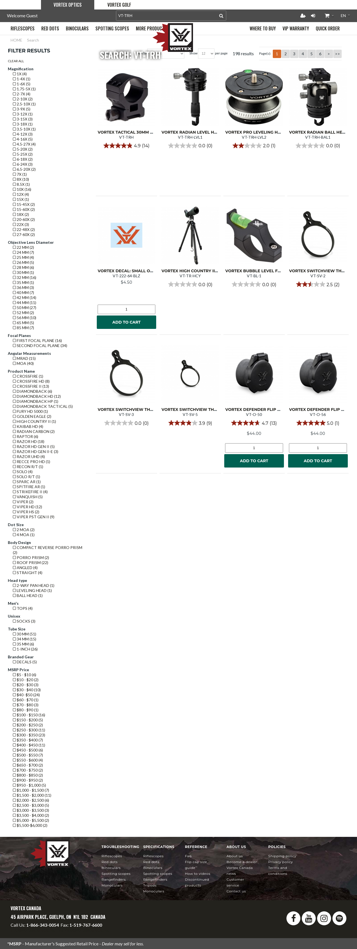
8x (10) (21, 179)
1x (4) (20, 73)
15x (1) (21, 199)
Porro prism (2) (31, 557)
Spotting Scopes (116, 873)
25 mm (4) (23, 257)
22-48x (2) (24, 229)
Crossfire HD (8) (31, 381)
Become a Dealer (241, 862)
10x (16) (22, 189)
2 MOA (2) (24, 529)
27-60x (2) (24, 234)
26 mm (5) (23, 262)
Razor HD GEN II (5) (34, 446)
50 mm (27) (24, 307)
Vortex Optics (68, 4)
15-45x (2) (24, 204)
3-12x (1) (23, 114)
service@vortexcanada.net (84, 930)
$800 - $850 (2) (28, 775)
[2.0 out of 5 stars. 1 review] (254, 146)
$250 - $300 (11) (29, 730)
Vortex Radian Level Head (192, 132)
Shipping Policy (282, 856)
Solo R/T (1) (26, 476)
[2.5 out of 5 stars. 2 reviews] (317, 284)
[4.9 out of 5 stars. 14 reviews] (126, 146)
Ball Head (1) (28, 595)
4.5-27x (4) (24, 144)
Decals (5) (25, 661)
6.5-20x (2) (24, 169)
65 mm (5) (23, 322)
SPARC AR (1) (27, 481)
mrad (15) (24, 358)
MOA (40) (23, 363)
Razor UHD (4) (29, 456)
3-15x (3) (23, 119)
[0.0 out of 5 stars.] (190, 146)
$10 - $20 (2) (25, 679)
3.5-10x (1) (24, 129)
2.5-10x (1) (24, 104)
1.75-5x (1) (24, 88)
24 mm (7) (23, 252)
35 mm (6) (23, 644)
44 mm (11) (24, 302)
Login (313, 15)
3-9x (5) (21, 109)
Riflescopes (112, 856)
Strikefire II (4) (30, 491)
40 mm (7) (23, 292)
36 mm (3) (23, 287)
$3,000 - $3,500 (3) (31, 810)
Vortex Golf (119, 4)
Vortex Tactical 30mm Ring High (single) (144, 132)
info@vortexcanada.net (33, 930)
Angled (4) (25, 567)
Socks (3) (24, 621)
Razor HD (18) (28, 441)
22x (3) (21, 224)
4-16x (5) (23, 139)
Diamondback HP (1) (35, 401)
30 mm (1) (23, 272)
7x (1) (20, 174)
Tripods (149, 885)
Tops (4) (23, 608)
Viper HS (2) (26, 511)
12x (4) (21, 194)
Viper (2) (23, 501)
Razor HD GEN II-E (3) (35, 451)
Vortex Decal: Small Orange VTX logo (142, 270)
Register (303, 15)
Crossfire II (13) (31, 386)
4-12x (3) (23, 134)
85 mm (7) (23, 327)
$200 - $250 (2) (28, 724)
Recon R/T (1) (28, 466)
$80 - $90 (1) (25, 709)
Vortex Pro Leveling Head (256, 132)
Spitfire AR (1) (29, 486)
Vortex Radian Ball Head (318, 132)
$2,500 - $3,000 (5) (31, 805)
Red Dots (110, 862)
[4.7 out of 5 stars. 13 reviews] (254, 423)
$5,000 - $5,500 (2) (31, 820)
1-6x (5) (21, 83)
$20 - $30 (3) (25, 684)
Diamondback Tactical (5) (43, 406)
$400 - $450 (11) (29, 745)
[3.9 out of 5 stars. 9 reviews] (190, 423)
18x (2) (21, 214)
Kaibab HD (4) (28, 426)
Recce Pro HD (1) (31, 461)
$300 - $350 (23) (29, 735)
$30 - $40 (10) (27, 689)
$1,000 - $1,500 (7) (31, 790)
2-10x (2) (23, 99)
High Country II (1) (34, 421)
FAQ (188, 856)
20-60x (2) (24, 219)
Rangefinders (114, 879)
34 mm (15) (24, 639)
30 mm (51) (24, 634)
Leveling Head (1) (32, 590)
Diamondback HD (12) (37, 396)
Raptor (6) (25, 436)
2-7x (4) (21, 93)
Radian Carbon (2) (34, 431)
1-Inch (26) (25, 649)
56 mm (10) (24, 317)
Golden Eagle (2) (32, 416)
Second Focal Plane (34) (40, 345)
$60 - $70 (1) (25, 699)
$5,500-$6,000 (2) (30, 825)
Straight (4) (27, 572)
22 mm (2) (23, 247)
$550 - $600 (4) (28, 760)
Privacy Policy (280, 862)
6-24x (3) (23, 164)
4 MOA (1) (24, 534)
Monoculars (112, 885)
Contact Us (236, 891)
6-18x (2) (23, 159)
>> (337, 53)
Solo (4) (23, 471)
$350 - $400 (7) (28, 740)
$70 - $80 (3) (25, 704)
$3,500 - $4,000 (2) (31, 815)
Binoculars (111, 868)
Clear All (16, 61)
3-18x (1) (23, 124)
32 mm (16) (24, 277)
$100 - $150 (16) (29, 714)
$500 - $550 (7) (28, 755)
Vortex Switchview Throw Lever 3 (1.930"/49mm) (153, 409)
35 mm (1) (23, 282)
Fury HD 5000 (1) (30, 411)
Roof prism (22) (30, 562)
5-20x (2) (23, 149)
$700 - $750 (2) (28, 770)
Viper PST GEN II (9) (33, 516)
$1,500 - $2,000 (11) (32, 795)
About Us (234, 856)
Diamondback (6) (32, 391)
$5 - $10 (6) (24, 674)
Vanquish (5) (28, 496)
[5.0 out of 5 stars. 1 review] (317, 423)
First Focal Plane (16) (37, 340)
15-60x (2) (24, 209)
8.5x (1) (21, 184)
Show (193, 53)
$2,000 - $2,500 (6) (31, 800)
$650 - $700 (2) (28, 765)
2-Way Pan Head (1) (33, 585)
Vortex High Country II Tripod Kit (200, 270)
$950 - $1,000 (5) (29, 785)
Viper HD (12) (27, 506)
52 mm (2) (23, 312)
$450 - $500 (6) (28, 750)
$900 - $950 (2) (28, 780)
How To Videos (197, 873)
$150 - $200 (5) (28, 719)
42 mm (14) (24, 297)
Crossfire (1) (28, 376)
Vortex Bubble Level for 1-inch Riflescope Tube (281, 270)
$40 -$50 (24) (26, 694)
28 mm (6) (23, 267)
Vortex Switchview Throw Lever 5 (201, 409)
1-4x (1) (21, 78)
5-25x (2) (23, 154)
